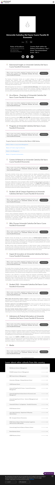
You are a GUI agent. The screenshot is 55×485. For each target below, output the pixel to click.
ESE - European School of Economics (18, 422)
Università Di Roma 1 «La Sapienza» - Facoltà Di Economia (23, 408)
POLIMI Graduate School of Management (19, 376)
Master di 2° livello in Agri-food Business (15, 152)
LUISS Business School (15, 388)
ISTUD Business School (15, 412)
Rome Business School (15, 435)
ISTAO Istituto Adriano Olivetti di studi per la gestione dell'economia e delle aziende (22, 427)
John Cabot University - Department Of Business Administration (21, 417)
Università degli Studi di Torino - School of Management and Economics (24, 404)
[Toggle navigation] (53, 2)
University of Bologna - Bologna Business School (21, 384)
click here (32, 479)
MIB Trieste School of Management (18, 380)
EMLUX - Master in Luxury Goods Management (17, 148)
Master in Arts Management (12, 155)
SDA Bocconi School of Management (18, 372)
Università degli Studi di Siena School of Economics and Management (23, 398)
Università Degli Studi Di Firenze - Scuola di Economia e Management (23, 393)
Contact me (44, 77)
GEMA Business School (15, 439)
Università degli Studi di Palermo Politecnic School (21, 431)
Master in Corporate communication (14, 158)
